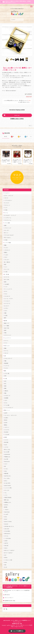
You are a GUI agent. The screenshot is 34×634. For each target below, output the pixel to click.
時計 (5, 264)
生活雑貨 (6, 397)
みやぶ (5, 480)
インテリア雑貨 (7, 242)
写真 (5, 393)
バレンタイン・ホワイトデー (10, 415)
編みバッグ (6, 323)
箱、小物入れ (7, 262)
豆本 (5, 375)
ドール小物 (6, 405)
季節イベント (7, 410)
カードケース (7, 303)
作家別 (5, 437)
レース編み (6, 325)
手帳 (5, 360)
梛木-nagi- (6, 499)
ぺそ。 (5, 492)
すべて (5, 136)
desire (5, 519)
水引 (5, 381)
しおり (5, 400)
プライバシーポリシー (8, 597)
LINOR (5, 540)
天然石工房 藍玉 (7, 497)
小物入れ (6, 390)
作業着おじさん (7, 502)
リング (5, 207)
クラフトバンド (7, 335)
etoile (5, 562)
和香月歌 (6, 473)
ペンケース (6, 365)
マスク (5, 293)
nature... (6, 547)
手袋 (5, 332)
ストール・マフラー (8, 298)
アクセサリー (7, 192)
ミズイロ (6, 447)
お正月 (5, 412)
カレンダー (6, 230)
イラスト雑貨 (7, 222)
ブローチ (6, 197)
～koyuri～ (6, 509)
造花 (5, 385)
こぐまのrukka (7, 538)
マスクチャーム (7, 220)
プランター (6, 259)
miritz (5, 516)
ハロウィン (6, 427)
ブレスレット (7, 205)
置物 (5, 245)
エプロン (6, 308)
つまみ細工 (6, 284)
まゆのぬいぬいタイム (9, 526)
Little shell (6, 528)
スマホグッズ (7, 395)
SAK (5, 564)
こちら (29, 100)
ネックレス (6, 202)
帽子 (5, 317)
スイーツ (6, 340)
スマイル (6, 535)
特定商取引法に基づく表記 (9, 600)
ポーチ (5, 291)
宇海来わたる (7, 456)
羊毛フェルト (7, 345)
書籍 (5, 370)
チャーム (6, 212)
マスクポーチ (7, 296)
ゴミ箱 (5, 271)
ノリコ (5, 495)
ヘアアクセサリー (8, 200)
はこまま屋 (6, 451)
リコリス (6, 439)
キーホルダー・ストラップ (10, 215)
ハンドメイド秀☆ (8, 487)
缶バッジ (6, 232)
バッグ (5, 286)
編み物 (5, 320)
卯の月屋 (6, 442)
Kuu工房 (6, 459)
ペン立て (6, 254)
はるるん (6, 504)
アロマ (5, 257)
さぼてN (6, 543)
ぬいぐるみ (6, 279)
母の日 (5, 420)
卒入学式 (6, 432)
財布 (5, 281)
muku (5, 471)
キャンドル (6, 269)
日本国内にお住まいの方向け (17, 118)
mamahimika (7, 454)
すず (5, 555)
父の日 (5, 422)
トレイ (5, 266)
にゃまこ (6, 468)
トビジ (5, 463)
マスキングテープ (8, 358)
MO (5, 466)
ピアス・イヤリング (8, 195)
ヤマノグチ (6, 490)
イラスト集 (6, 373)
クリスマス (6, 429)
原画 (5, 225)
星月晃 (5, 507)
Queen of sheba (8, 521)
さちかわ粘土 (7, 531)
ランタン (6, 247)
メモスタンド (7, 250)
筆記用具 (6, 363)
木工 (5, 383)
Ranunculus (7, 461)
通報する (30, 125)
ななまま (6, 523)
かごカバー (6, 305)
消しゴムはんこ (7, 237)
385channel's (7, 533)
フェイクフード (7, 337)
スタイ (5, 310)
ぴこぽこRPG (7, 483)
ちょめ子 (6, 514)
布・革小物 (6, 274)
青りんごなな (7, 449)
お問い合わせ (7, 594)
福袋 (5, 388)
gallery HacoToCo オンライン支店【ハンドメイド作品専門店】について (17, 591)
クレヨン (6, 368)
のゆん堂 (6, 545)
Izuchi (5, 444)
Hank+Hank (7, 511)
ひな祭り (6, 417)
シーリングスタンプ (8, 407)
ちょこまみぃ (7, 478)
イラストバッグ (7, 227)
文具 (5, 355)
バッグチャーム (7, 217)
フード (5, 342)
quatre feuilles (7, 485)
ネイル (5, 402)
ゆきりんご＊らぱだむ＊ (9, 550)
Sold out (17, 115)
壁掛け (5, 252)
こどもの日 (6, 434)
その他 (5, 209)
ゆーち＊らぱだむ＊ (8, 552)
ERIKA (5, 557)
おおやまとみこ (7, 475)
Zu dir (5, 567)
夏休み (5, 424)
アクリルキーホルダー (9, 235)
